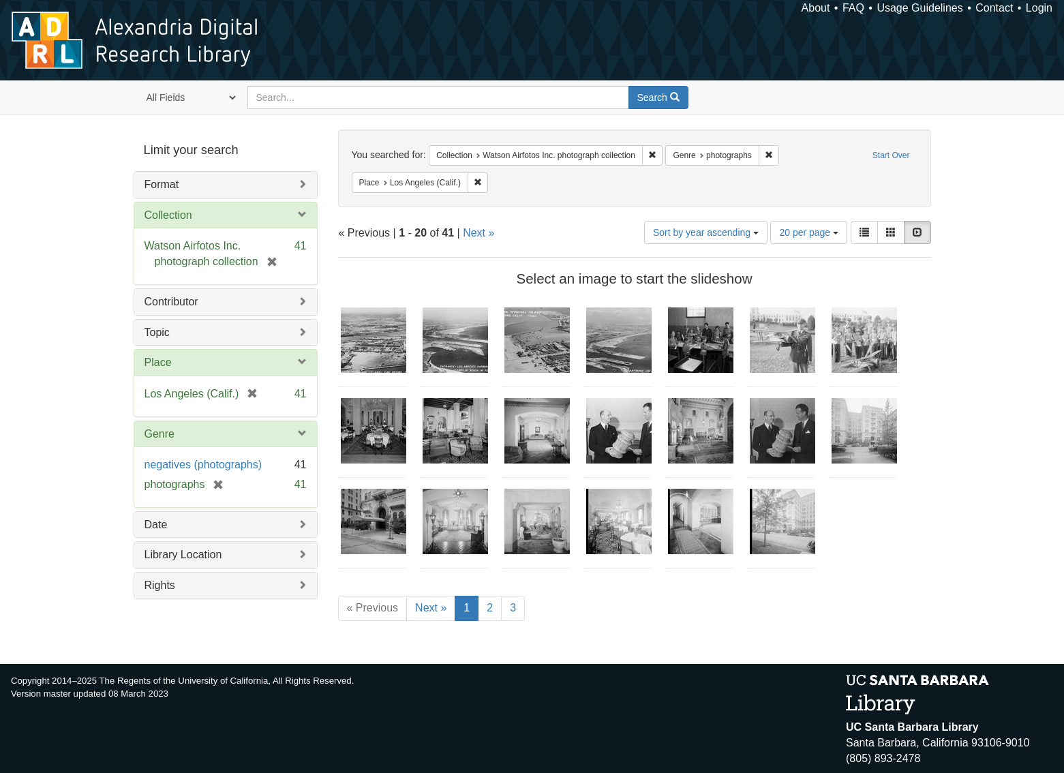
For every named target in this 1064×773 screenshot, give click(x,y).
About (816, 8)
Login (1039, 8)
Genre (159, 434)
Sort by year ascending (706, 232)
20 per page (808, 232)
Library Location (183, 554)
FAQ (853, 8)
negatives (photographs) (203, 464)
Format (162, 184)
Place (158, 362)
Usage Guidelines (919, 8)
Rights (160, 585)
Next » (478, 233)
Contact (994, 8)
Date (156, 524)
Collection (168, 215)
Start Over (891, 155)
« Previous (373, 607)
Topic (157, 332)
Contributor (171, 301)
